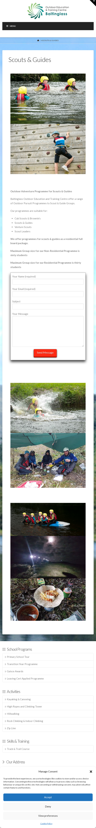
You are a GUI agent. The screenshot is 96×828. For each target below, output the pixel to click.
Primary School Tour (17, 656)
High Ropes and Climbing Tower (23, 706)
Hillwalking (12, 713)
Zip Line (10, 728)
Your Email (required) (48, 291)
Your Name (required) (48, 279)
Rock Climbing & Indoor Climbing (24, 720)
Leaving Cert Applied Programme (24, 678)
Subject (48, 304)
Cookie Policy (46, 823)
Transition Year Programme (21, 664)
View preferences (48, 815)
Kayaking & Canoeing (18, 699)
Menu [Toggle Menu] (11, 26)
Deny (48, 806)
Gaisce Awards (14, 671)
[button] (91, 771)
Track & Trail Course (17, 748)
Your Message (48, 316)
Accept (48, 797)
